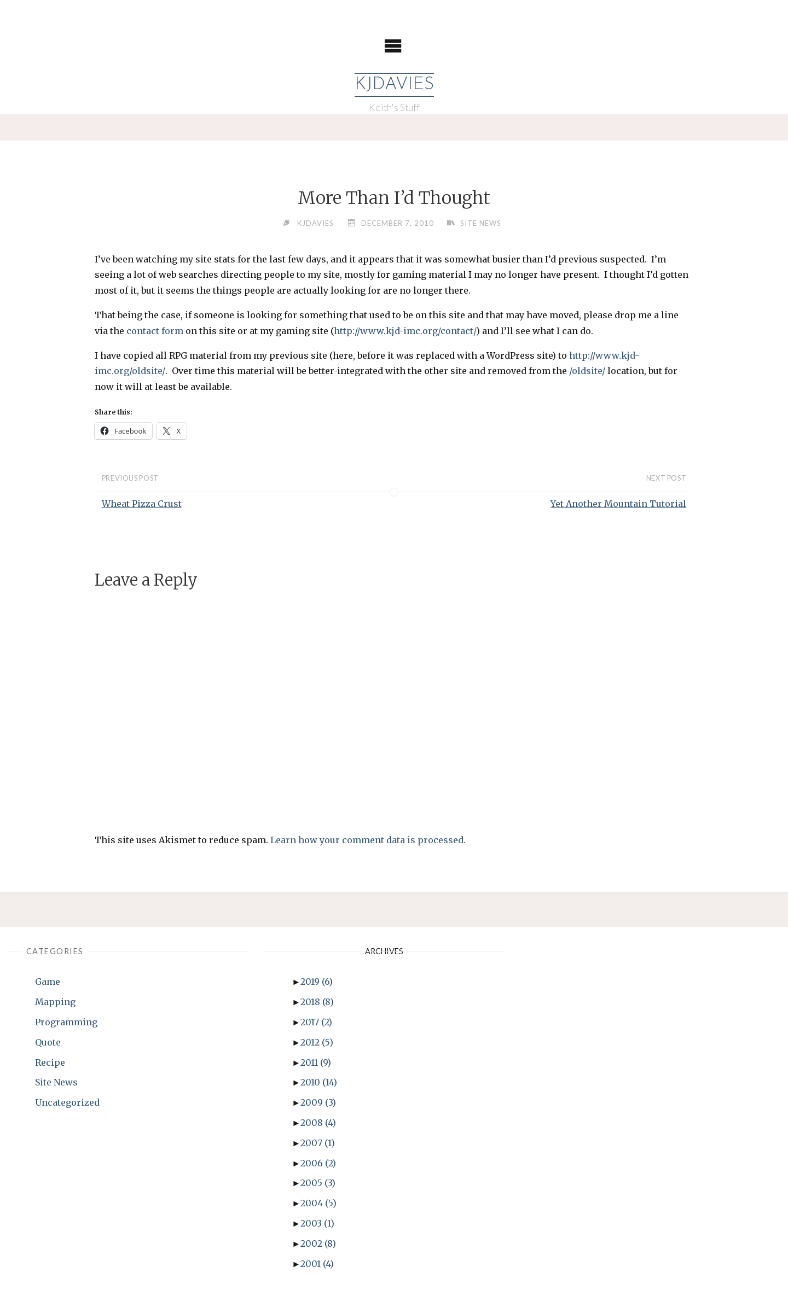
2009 (318, 1102)
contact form (154, 330)
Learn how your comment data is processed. (368, 839)
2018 (317, 1001)
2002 (318, 1243)
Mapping (55, 1001)
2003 (317, 1223)
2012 (316, 1042)
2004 (318, 1203)
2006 (318, 1163)
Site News (480, 223)
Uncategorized (67, 1102)
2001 (317, 1263)
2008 (318, 1122)
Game (47, 981)
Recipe (50, 1062)
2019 (316, 981)
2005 (317, 1182)
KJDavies (394, 85)
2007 (317, 1142)
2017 (316, 1022)
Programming (66, 1022)
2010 (318, 1082)
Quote (48, 1042)
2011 (315, 1062)
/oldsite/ (587, 370)
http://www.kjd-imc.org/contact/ (405, 330)
